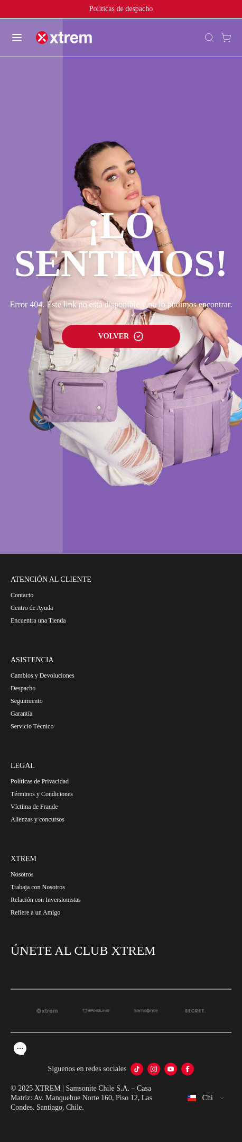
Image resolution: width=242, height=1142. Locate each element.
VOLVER (121, 336)
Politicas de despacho (121, 9)
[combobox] (206, 1098)
